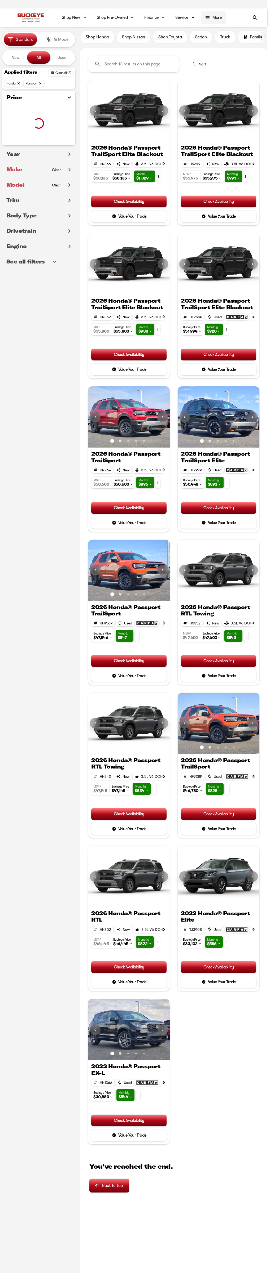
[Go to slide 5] (144, 443)
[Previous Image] (95, 113)
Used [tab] (62, 57)
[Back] (61, 73)
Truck (225, 39)
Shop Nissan (133, 39)
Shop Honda (97, 39)
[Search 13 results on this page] (133, 66)
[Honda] (13, 83)
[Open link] (237, 319)
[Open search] (255, 18)
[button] (94, 113)
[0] (17, 144)
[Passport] (34, 83)
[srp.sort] (199, 66)
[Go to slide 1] (125, 137)
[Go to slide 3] (128, 443)
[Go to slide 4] (136, 443)
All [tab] (39, 57)
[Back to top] (109, 1188)
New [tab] (15, 57)
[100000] (56, 144)
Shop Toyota (170, 39)
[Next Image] (163, 113)
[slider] (11, 117)
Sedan (201, 39)
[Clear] (56, 180)
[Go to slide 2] (133, 137)
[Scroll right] (261, 39)
